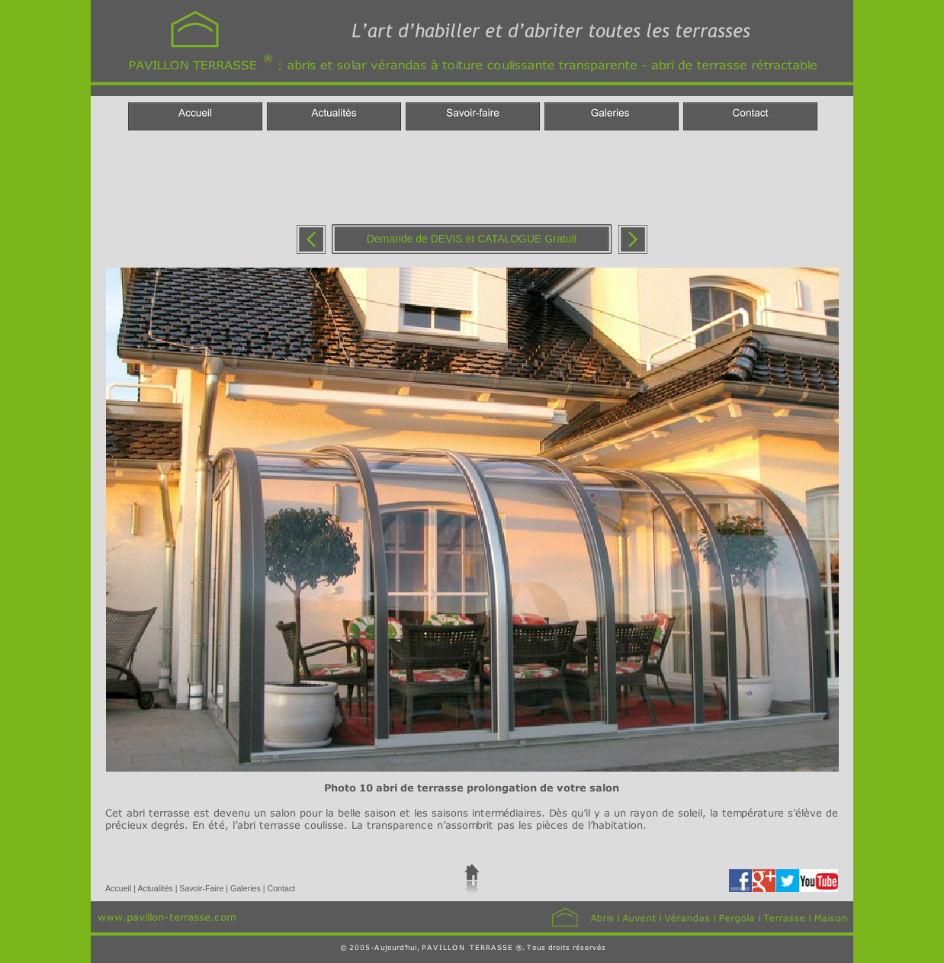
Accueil (119, 888)
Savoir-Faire (202, 888)
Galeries (246, 888)
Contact (281, 888)
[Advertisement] (471, 177)
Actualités (156, 888)
